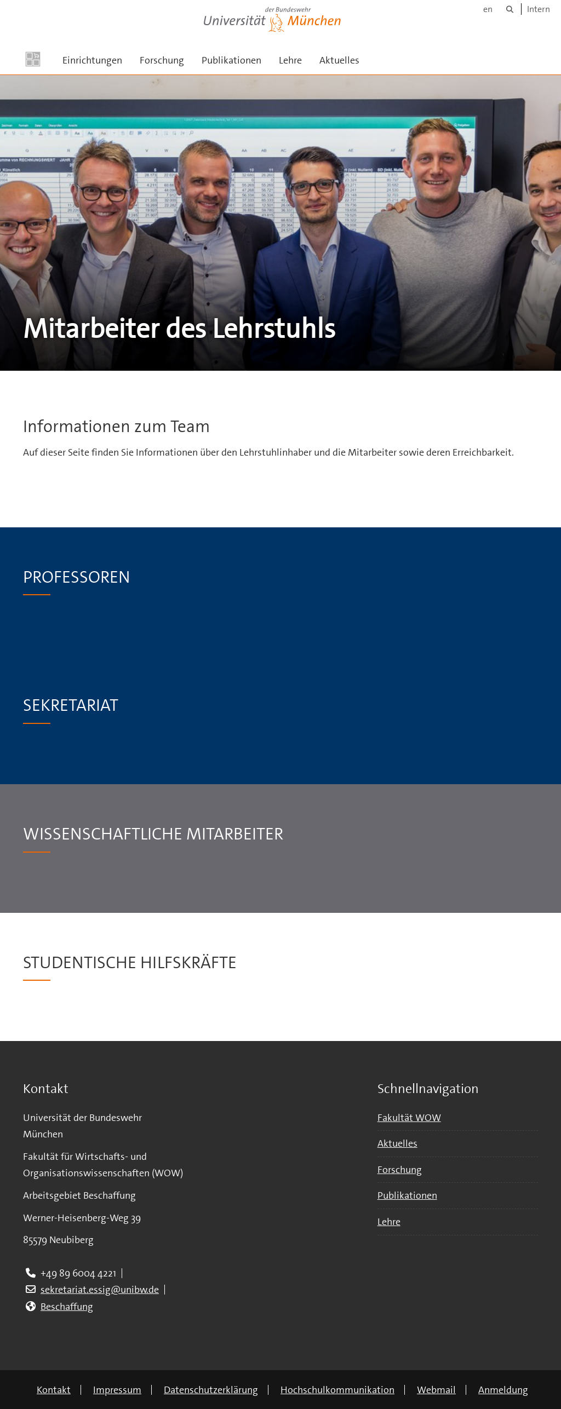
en (488, 9)
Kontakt (54, 1389)
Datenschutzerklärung (211, 1389)
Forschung (162, 60)
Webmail (436, 1389)
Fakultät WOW (409, 1117)
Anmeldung (503, 1389)
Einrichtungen (92, 60)
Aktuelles (339, 60)
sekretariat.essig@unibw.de (100, 1289)
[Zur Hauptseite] (33, 59)
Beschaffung (67, 1306)
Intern (538, 9)
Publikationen (231, 60)
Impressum (117, 1389)
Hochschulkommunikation (337, 1389)
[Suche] (510, 9)
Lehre (290, 60)
